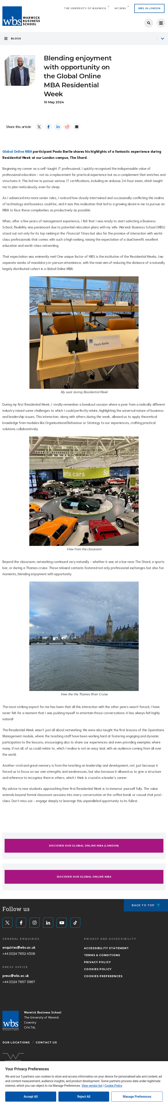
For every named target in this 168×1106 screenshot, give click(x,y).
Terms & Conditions (102, 955)
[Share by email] (76, 127)
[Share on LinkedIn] (58, 127)
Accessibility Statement (106, 948)
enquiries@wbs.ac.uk (18, 947)
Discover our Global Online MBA (84, 876)
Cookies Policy (98, 969)
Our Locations (16, 1042)
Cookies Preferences (103, 976)
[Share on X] (39, 127)
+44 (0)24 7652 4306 (18, 953)
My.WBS (120, 8)
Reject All (83, 1096)
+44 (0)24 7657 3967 (18, 981)
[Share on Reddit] (67, 127)
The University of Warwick (85, 8)
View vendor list (92, 1085)
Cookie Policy (113, 1085)
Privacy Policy (97, 962)
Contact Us (46, 1042)
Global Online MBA (17, 151)
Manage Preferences (137, 1096)
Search (148, 23)
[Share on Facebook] (48, 127)
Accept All (31, 1096)
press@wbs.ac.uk (15, 975)
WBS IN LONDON (149, 8)
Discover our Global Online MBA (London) (84, 845)
